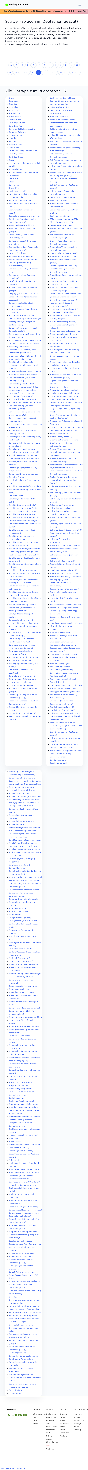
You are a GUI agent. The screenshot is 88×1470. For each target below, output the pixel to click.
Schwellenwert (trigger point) (22, 676)
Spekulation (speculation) (61, 670)
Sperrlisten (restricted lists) (62, 701)
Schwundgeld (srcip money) (21, 682)
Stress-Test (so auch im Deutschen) (25, 1145)
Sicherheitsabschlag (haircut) (63, 322)
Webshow (50, 1449)
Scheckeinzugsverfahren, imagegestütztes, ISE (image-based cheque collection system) (25, 356)
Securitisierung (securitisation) (22, 713)
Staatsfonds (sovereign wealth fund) (25, 796)
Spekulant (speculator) (60, 667)
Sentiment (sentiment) (60, 216)
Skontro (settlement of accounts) (64, 440)
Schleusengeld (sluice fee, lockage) (25, 402)
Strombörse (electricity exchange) (24, 1169)
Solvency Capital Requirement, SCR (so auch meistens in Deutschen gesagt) (66, 533)
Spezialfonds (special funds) (62, 710)
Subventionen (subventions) (21, 1256)
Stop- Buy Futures (17, 123)
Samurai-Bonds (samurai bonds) (23, 260)
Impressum (79, 1420)
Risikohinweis (52, 1414)
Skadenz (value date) (59, 434)
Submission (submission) (20, 1216)
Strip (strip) (14, 1160)
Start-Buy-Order (16, 157)
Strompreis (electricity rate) (21, 1176)
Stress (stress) (15, 1141)
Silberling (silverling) (59, 387)
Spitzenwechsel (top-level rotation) (66, 751)
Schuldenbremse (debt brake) (22, 505)
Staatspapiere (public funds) (21, 806)
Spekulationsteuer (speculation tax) (66, 685)
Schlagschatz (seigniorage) (21, 396)
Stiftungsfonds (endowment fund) (24, 1026)
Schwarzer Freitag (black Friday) (23, 657)
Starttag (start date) (17, 908)
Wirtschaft (64, 1424)
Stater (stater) (15, 915)
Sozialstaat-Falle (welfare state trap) (66, 605)
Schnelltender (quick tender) (22, 449)
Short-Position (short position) (63, 281)
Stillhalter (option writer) (20, 1036)
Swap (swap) (14, 1297)
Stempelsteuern (16, 135)
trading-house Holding (77, 1427)
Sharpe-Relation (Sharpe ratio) (63, 253)
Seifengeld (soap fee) (59, 107)
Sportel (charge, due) (59, 760)
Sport (62, 1430)
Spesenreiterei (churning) (61, 704)
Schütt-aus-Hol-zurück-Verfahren (23, 172)
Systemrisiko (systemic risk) (21, 1375)
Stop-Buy (13, 104)
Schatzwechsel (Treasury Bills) (22, 350)
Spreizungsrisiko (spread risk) (22, 778)
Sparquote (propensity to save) (64, 654)
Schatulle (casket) (17, 331)
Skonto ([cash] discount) (61, 437)
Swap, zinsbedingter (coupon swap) (25, 1312)
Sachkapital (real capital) (20, 200)
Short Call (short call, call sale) (63, 266)
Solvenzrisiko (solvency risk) (62, 561)
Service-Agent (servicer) (61, 225)
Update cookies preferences (13, 1468)
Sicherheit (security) (59, 306)
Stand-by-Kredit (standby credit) (23, 899)
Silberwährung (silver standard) (64, 390)
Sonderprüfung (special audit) (63, 570)
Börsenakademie (39, 1414)
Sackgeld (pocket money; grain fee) (25, 216)
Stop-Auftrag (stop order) (20, 1089)
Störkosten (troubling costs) (21, 1101)
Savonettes (14, 176)
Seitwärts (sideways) (59, 117)
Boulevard (64, 1433)
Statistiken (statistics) (18, 911)
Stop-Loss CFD (15, 117)
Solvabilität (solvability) (60, 508)
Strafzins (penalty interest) (20, 1120)
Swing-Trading (15, 1390)
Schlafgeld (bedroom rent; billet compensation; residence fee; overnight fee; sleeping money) (23, 390)
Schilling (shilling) (16, 381)
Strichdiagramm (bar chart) (21, 1151)
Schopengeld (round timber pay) (24, 474)
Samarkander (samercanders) (22, 256)
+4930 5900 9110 (17, 1415)
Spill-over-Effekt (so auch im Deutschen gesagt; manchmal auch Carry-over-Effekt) (66, 726)
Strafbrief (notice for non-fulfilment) (25, 1117)
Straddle (12, 138)
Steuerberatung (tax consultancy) (24, 964)
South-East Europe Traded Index (23, 151)
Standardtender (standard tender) (24, 890)
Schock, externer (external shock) (24, 452)
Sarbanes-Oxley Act (17, 132)
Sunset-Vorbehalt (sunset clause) (23, 1272)
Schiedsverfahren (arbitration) (22, 378)
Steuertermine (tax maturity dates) (24, 1008)
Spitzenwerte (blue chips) (61, 754)
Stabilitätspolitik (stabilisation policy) (25, 840)
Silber (11, 182)
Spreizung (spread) (58, 763)
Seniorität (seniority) (59, 200)
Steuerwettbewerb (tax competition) (25, 1017)
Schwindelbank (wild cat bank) (23, 679)
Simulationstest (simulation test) (64, 393)
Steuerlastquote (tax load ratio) (23, 986)
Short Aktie (14, 107)
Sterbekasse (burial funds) (20, 949)
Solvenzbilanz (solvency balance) (65, 545)
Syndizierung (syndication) (21, 1359)
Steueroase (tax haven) (19, 989)
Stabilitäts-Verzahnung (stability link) (25, 849)
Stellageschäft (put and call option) (24, 921)
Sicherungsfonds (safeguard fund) (65, 331)
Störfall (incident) (16, 1098)
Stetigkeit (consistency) (19, 958)
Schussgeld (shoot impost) (21, 620)
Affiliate (35, 1424)
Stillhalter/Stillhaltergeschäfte (22, 129)
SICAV (11, 160)
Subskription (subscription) (21, 1241)
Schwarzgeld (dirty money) (21, 660)
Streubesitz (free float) (19, 1148)
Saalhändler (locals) (17, 191)
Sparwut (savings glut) (60, 664)
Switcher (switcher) (17, 1353)
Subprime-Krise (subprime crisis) (23, 1232)
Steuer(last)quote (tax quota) (22, 992)
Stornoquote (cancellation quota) (24, 1104)
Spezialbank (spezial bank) (62, 707)
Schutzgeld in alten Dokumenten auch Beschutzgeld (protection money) (23, 626)
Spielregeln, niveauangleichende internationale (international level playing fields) (65, 716)
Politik (62, 1420)
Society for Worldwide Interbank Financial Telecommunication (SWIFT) (64, 480)
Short (11, 98)
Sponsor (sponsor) (58, 757)
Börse (62, 1427)
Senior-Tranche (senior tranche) (64, 204)
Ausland (63, 1436)
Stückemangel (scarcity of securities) (25, 1210)
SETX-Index (14, 148)
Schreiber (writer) (17, 477)
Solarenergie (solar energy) (62, 505)
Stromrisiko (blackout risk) (20, 1179)
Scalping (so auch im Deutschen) (23, 294)
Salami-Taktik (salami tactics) (21, 235)
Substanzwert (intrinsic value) (22, 1253)
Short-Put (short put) (59, 284)
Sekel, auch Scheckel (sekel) (63, 120)
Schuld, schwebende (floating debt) (25, 486)
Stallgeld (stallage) (17, 868)
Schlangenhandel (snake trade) (23, 399)
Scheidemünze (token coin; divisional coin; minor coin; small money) (23, 365)
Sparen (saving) (57, 629)
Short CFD (13, 110)
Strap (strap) (14, 1138)
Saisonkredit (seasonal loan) (21, 225)
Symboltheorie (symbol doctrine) (23, 1356)
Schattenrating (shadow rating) (23, 328)
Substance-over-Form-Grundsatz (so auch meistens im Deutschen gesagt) (25, 1247)
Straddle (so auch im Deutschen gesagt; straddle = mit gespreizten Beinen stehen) (24, 1110)
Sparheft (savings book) (60, 632)
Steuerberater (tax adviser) (21, 961)
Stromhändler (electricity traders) (24, 1172)
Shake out (13, 179)
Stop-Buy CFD (15, 113)
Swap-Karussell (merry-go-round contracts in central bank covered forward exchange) (24, 1319)
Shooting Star (15, 1393)
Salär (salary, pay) (16, 238)
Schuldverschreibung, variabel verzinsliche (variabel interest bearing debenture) (22, 608)
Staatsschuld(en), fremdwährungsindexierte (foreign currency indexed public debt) (24, 827)
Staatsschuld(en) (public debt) (22, 821)
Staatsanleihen (15, 169)
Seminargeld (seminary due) (63, 197)
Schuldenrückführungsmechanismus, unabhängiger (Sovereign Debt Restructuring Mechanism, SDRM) (25, 552)
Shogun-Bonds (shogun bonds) (64, 256)
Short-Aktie (14, 188)
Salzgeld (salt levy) (17, 253)
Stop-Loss (13, 101)
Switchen (13, 141)
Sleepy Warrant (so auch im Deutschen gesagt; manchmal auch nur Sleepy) (66, 452)
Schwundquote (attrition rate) (22, 685)
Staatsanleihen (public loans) (22, 790)
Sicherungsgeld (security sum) (63, 334)
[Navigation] (80, 5)
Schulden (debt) (16, 496)
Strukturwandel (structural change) (24, 1207)
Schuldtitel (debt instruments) (22, 570)
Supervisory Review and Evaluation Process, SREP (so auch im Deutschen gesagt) (24, 1284)
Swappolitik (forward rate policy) (23, 1325)
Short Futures (15, 120)
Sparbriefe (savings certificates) (64, 608)
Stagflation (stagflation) (19, 865)
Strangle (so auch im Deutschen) (23, 1135)
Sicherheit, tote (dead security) (64, 309)
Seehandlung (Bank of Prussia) (63, 98)
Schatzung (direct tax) (19, 347)
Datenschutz (51, 1417)
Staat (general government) (21, 787)
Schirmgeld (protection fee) (21, 384)
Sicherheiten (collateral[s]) (62, 312)
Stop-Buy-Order (16, 154)
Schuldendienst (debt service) (22, 514)
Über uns (78, 1414)
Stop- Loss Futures (17, 126)
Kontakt (77, 1417)
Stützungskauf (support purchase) (24, 1213)
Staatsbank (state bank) (19, 793)
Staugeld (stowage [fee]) (20, 918)
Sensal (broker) (57, 207)
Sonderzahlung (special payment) (65, 573)
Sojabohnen (14, 185)
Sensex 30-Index (16, 145)
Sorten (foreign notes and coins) (64, 589)
